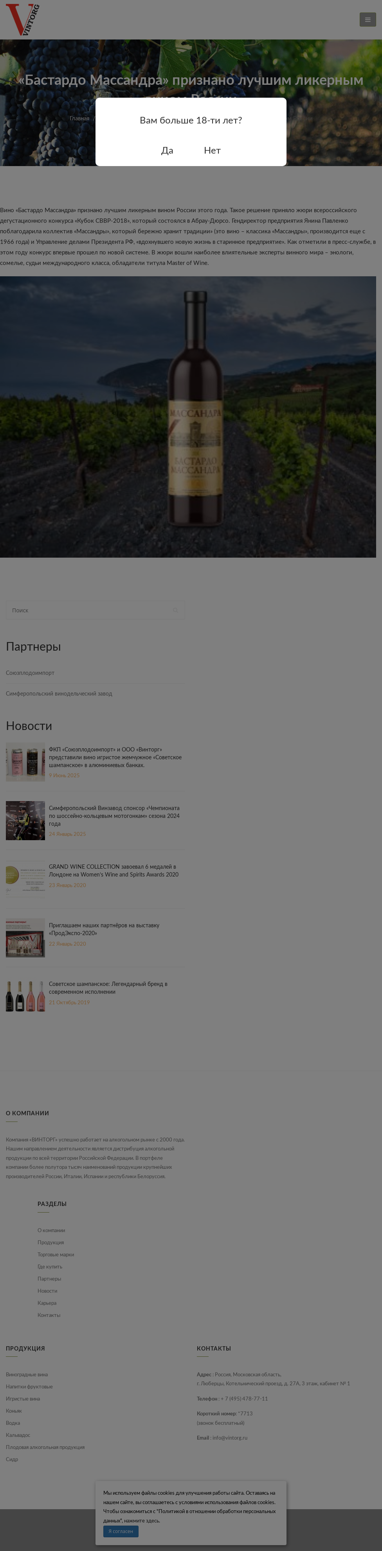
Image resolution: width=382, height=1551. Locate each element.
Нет (212, 151)
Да (167, 151)
